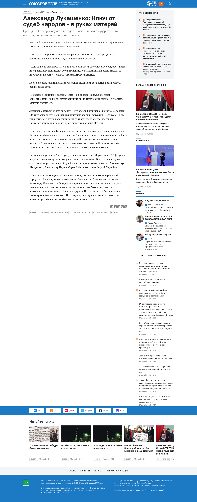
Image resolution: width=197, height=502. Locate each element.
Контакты (85, 471)
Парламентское (163, 459)
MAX (120, 410)
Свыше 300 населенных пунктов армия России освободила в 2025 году (155, 369)
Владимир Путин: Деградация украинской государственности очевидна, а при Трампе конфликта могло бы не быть (157, 25)
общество (44, 212)
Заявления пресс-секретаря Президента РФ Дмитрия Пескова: (155, 357)
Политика (27, 12)
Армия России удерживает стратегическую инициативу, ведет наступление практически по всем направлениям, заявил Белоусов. (156, 384)
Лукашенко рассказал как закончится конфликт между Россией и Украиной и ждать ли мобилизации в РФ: (154, 267)
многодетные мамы (100, 212)
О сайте (72, 471)
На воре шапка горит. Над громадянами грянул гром (158, 217)
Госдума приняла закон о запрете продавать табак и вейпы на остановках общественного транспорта (155, 343)
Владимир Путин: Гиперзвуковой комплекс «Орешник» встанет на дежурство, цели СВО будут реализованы (155, 53)
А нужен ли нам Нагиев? (157, 200)
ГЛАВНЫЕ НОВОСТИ (148, 13)
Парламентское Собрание (150, 85)
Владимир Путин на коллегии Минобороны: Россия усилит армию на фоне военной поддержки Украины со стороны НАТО (157, 69)
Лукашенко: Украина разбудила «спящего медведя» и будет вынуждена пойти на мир (154, 293)
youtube (70, 410)
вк (37, 410)
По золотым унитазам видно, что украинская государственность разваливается (155, 399)
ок (53, 410)
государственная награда (80, 212)
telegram (86, 410)
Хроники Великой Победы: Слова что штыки (43, 446)
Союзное (65, 459)
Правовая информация (117, 471)
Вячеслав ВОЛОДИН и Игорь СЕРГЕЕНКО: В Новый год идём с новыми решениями (153, 117)
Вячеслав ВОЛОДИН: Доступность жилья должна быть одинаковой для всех (155, 172)
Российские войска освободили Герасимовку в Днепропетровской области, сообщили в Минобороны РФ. (156, 327)
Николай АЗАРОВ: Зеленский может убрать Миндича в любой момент (138, 448)
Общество (34, 459)
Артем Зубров (57, 12)
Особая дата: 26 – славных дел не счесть (75, 446)
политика (34, 212)
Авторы (97, 471)
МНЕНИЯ (140, 193)
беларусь (114, 212)
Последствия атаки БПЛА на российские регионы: (152, 281)
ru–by (103, 410)
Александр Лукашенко (59, 212)
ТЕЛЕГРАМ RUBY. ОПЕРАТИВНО (151, 256)
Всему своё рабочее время (158, 234)
